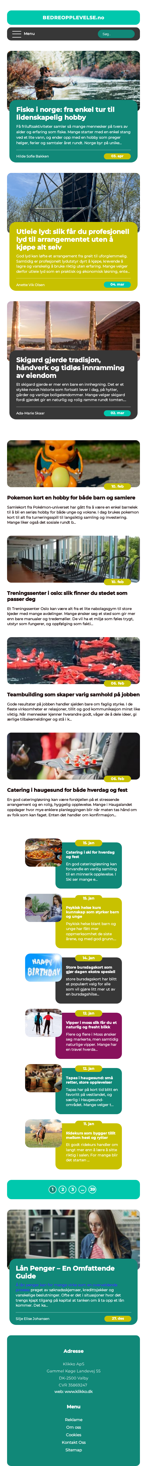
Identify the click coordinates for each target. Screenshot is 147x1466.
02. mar (117, 413)
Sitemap (73, 1449)
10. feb (117, 486)
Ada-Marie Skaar (30, 413)
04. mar (117, 284)
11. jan (88, 1123)
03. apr (117, 156)
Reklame (73, 1419)
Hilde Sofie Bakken (32, 156)
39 (92, 1189)
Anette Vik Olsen (30, 285)
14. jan (89, 958)
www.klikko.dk (79, 1391)
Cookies (73, 1434)
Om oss (73, 1427)
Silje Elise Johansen (32, 1319)
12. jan (88, 1013)
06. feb (117, 683)
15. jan (88, 843)
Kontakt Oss (74, 1442)
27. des (118, 1318)
